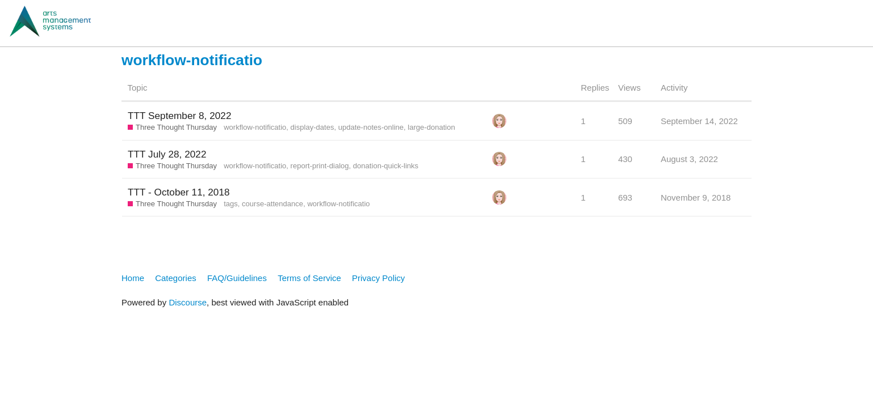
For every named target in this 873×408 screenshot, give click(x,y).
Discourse (188, 302)
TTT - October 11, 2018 (179, 192)
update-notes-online (371, 127)
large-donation (431, 127)
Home (132, 278)
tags (231, 203)
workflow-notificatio (255, 127)
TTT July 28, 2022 (167, 154)
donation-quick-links (385, 166)
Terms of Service (309, 278)
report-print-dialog (320, 166)
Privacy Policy (378, 278)
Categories (175, 278)
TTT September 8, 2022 (180, 115)
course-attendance (272, 203)
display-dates (312, 127)
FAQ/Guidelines (237, 278)
